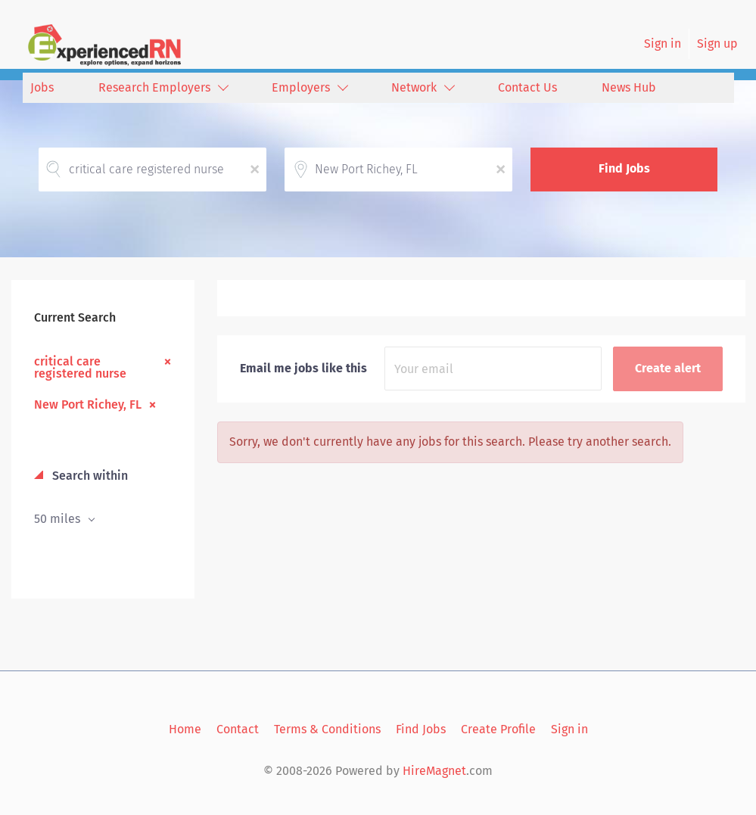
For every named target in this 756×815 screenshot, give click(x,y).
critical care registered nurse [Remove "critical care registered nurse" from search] (80, 367)
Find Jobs (624, 168)
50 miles (58, 519)
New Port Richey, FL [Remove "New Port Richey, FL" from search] (88, 404)
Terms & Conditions (327, 729)
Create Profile (498, 729)
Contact (237, 729)
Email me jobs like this (303, 368)
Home (185, 729)
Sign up (717, 43)
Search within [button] (88, 475)
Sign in (662, 43)
